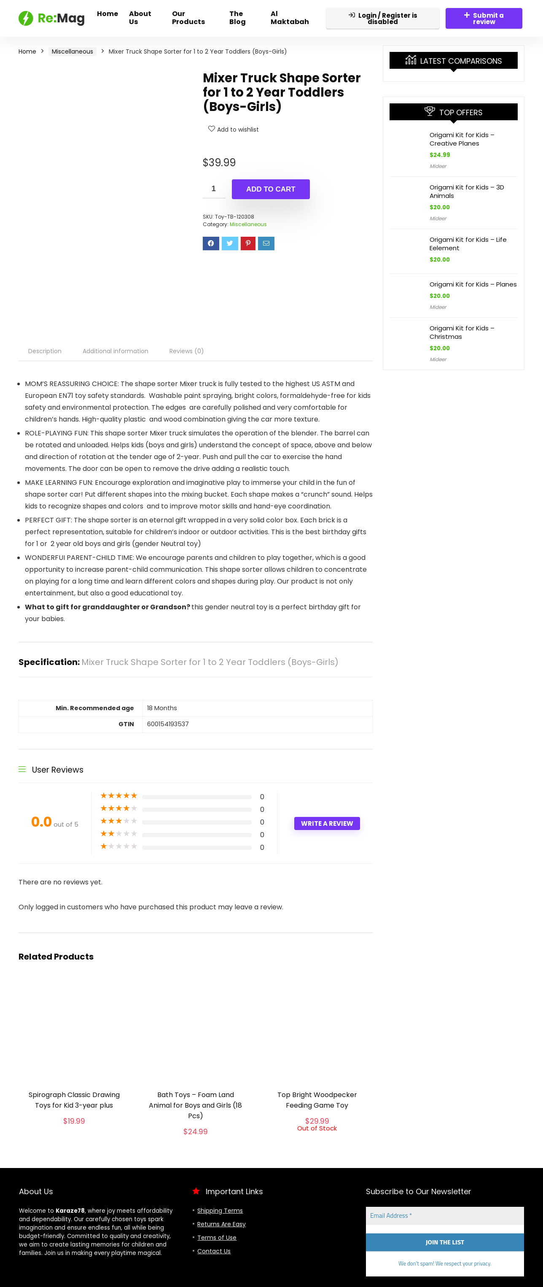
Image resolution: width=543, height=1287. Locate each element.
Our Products (188, 18)
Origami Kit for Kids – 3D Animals (467, 191)
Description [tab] (45, 351)
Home (107, 14)
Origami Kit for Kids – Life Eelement (468, 243)
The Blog (237, 18)
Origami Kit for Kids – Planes (473, 284)
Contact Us (214, 1251)
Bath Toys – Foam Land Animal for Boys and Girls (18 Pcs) (195, 1105)
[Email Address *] (445, 1216)
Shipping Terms (220, 1210)
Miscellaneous (72, 51)
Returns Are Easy (221, 1224)
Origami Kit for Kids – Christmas (462, 332)
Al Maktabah (290, 18)
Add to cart (271, 189)
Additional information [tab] (115, 351)
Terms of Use (217, 1237)
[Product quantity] (214, 188)
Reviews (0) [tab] (186, 351)
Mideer (438, 166)
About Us (140, 18)
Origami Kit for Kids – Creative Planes (462, 139)
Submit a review (484, 18)
